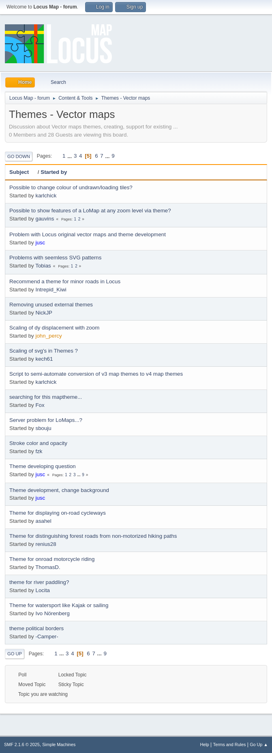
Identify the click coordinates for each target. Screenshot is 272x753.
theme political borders (36, 628)
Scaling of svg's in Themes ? (43, 351)
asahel (43, 521)
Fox (39, 405)
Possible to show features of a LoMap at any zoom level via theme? (90, 211)
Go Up (14, 653)
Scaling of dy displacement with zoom (54, 328)
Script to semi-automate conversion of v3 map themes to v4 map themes (96, 374)
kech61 (44, 359)
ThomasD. (47, 567)
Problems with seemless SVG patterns (55, 258)
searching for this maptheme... (45, 397)
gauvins (44, 219)
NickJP (43, 313)
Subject (22, 172)
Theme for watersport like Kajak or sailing (58, 605)
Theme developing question (42, 466)
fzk (38, 451)
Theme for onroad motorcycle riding (51, 559)
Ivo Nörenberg (52, 613)
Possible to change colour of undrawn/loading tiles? (71, 187)
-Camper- (46, 636)
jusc (40, 243)
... (70, 156)
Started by (54, 172)
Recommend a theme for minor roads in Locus (64, 281)
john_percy (48, 336)
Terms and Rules (229, 744)
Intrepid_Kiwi (50, 290)
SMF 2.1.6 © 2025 (22, 744)
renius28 (45, 544)
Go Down (18, 156)
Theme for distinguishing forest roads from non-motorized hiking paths (93, 536)
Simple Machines (58, 744)
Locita (42, 590)
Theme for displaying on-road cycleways (57, 513)
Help (204, 744)
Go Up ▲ (259, 744)
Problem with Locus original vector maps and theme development (87, 234)
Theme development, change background (59, 490)
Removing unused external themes (51, 305)
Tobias (43, 266)
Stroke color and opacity (38, 443)
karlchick (45, 196)
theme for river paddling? (39, 582)
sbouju (43, 428)
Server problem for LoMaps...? (45, 420)
